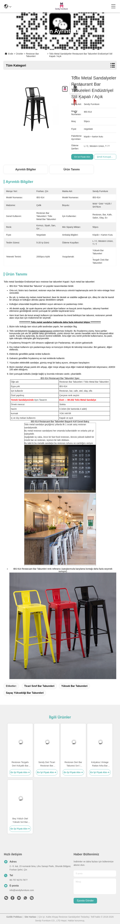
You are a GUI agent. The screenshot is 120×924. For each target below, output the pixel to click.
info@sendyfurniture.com (22, 890)
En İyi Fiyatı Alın (82, 157)
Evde (10, 53)
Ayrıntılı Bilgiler (25, 169)
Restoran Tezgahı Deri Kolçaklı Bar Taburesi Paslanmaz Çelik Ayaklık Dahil (20, 764)
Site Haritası (30, 917)
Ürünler (19, 53)
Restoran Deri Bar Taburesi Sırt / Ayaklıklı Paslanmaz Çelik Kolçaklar (73, 764)
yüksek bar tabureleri (74, 686)
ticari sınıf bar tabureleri (39, 686)
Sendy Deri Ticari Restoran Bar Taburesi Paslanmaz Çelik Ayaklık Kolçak (47, 764)
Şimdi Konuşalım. (105, 157)
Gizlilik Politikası (14, 917)
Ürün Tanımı (72, 169)
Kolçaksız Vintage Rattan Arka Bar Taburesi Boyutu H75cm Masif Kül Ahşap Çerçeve (99, 764)
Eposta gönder (85, 900)
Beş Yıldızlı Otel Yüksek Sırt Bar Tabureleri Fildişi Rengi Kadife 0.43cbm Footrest (20, 820)
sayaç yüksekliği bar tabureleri (25, 693)
